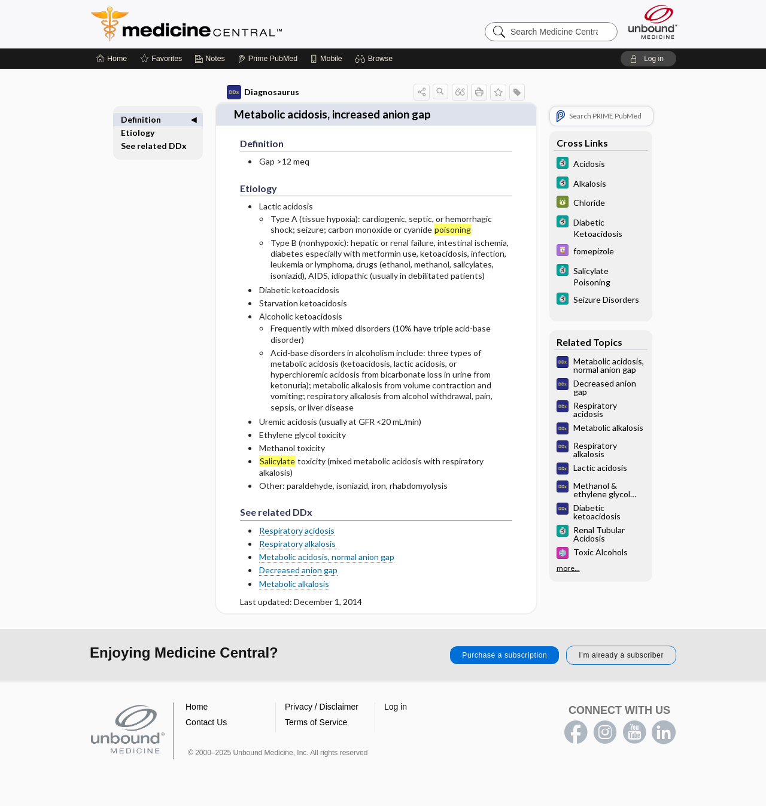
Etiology (137, 132)
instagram (605, 732)
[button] (375, 58)
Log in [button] (395, 706)
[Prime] (267, 58)
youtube (634, 732)
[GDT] (600, 203)
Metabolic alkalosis (294, 582)
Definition (141, 119)
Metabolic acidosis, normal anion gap (326, 556)
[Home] (111, 58)
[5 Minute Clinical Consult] (600, 164)
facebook (576, 732)
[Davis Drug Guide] (600, 251)
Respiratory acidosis (297, 529)
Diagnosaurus (263, 92)
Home (197, 706)
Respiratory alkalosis (297, 543)
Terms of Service (316, 721)
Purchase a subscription (504, 654)
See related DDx (154, 146)
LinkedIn (664, 732)
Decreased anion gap (298, 569)
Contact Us (206, 721)
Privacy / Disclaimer (321, 706)
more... (568, 568)
